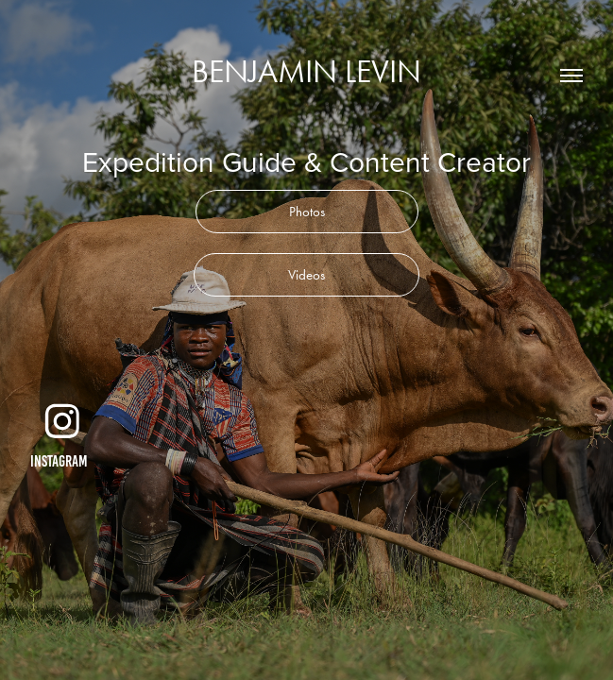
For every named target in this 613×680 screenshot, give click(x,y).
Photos (307, 211)
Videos (306, 274)
